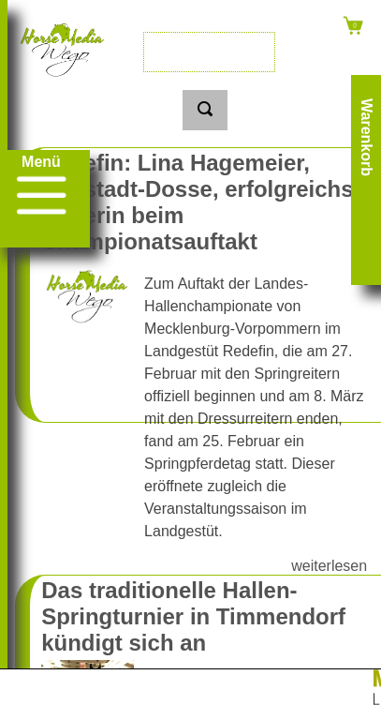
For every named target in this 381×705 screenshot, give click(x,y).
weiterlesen (329, 566)
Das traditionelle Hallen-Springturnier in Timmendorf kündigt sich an (193, 616)
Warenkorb (366, 137)
